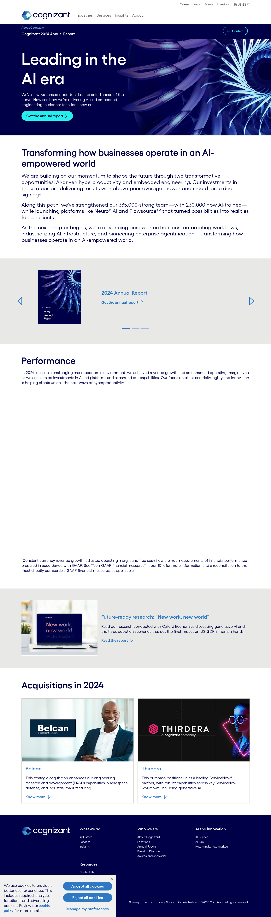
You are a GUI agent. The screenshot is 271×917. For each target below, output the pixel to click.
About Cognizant (32, 27)
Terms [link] (148, 902)
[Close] (111, 879)
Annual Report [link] (146, 846)
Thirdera (152, 768)
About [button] (137, 15)
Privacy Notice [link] (165, 902)
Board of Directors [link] (149, 851)
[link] (45, 15)
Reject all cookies (87, 898)
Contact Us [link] (87, 872)
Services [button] (104, 15)
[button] (241, 5)
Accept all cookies (87, 886)
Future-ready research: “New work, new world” (156, 617)
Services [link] (85, 841)
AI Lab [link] (199, 841)
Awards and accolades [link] (152, 856)
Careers (185, 4)
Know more (35, 797)
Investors (223, 4)
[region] (58, 896)
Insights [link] (85, 846)
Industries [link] (86, 837)
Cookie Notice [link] (187, 902)
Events (208, 4)
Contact (238, 31)
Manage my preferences (87, 909)
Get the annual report (44, 116)
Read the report (114, 640)
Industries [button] (84, 15)
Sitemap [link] (134, 902)
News (197, 4)
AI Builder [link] (201, 837)
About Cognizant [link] (148, 837)
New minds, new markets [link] (211, 846)
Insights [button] (121, 15)
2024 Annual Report (125, 293)
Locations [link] (143, 841)
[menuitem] (184, 4)
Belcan (34, 768)
